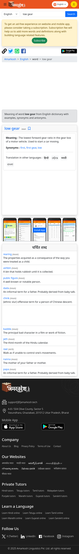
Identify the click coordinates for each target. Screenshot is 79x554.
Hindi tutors (7, 490)
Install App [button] (39, 230)
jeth (5, 339)
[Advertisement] (40, 86)
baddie (7, 329)
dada (6, 288)
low (40, 147)
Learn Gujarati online (35, 518)
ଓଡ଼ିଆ (55, 158)
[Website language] (60, 4)
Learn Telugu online (32, 513)
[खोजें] (43, 14)
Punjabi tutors (9, 496)
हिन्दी (46, 158)
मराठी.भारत (21, 463)
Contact (57, 446)
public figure (10, 278)
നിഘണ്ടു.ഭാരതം (10, 468)
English (24, 59)
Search (71, 14)
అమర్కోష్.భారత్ (35, 463)
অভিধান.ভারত (60, 468)
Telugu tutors (23, 490)
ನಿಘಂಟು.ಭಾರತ (28, 468)
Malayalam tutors (55, 490)
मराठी (64, 158)
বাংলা (10, 164)
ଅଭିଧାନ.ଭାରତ (44, 468)
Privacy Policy (27, 446)
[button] (7, 229)
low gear (12, 128)
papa (6, 369)
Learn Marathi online (12, 518)
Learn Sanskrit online (59, 518)
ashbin (7, 268)
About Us (6, 446)
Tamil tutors (38, 490)
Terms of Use (43, 446)
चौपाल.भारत (6, 473)
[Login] (74, 4)
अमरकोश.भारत (7, 463)
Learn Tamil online (54, 513)
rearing (7, 254)
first (22, 147)
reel (5, 349)
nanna (7, 359)
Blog (16, 446)
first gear (31, 147)
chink (6, 298)
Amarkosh (10, 59)
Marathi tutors (26, 496)
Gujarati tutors (43, 496)
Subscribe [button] (39, 40)
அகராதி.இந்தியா (54, 463)
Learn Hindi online (11, 513)
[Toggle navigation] (5, 4)
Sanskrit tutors (60, 496)
